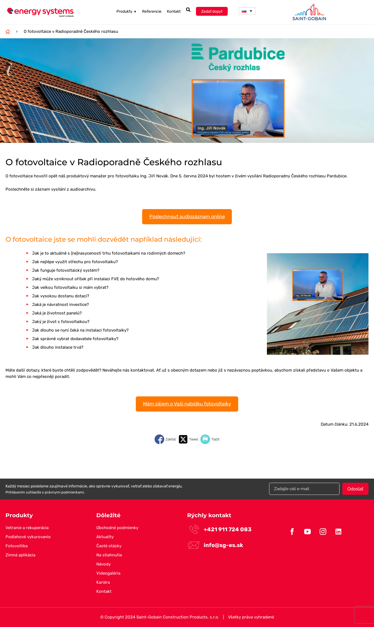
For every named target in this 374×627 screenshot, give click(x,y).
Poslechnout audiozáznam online (187, 217)
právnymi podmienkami (64, 492)
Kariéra (103, 582)
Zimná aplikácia (20, 555)
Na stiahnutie (109, 555)
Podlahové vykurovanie (28, 536)
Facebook (292, 531)
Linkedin (338, 531)
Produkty (126, 11)
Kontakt (174, 11)
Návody (103, 564)
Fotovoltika (17, 545)
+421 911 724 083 (227, 529)
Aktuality (105, 536)
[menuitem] (247, 11)
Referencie (151, 11)
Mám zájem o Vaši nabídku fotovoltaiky (187, 404)
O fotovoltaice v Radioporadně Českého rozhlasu (71, 31)
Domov (8, 31)
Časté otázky (108, 545)
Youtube (307, 531)
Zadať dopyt (211, 11)
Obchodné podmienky (117, 527)
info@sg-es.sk (223, 545)
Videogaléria (108, 573)
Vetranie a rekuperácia (27, 527)
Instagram (323, 531)
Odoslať (355, 489)
